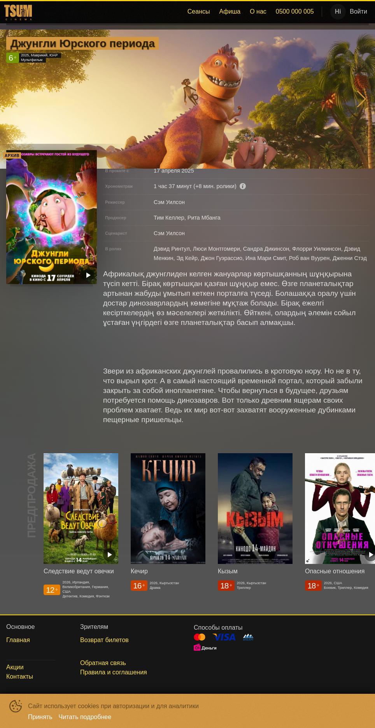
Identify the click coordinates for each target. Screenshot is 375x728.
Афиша (229, 11)
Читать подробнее (85, 717)
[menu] (176, 12)
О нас (258, 11)
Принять (40, 717)
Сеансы (199, 11)
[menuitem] (199, 12)
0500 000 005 (295, 11)
